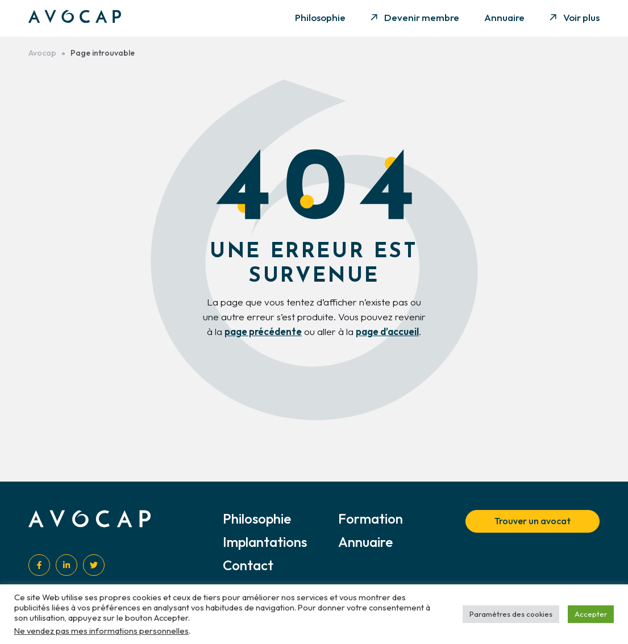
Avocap (42, 53)
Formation (370, 518)
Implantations (265, 541)
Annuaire (504, 17)
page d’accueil (387, 331)
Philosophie (320, 17)
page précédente (263, 331)
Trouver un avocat (532, 520)
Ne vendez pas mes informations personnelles (101, 630)
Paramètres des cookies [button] (510, 613)
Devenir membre (421, 17)
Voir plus (581, 17)
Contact (248, 565)
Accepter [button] (591, 613)
